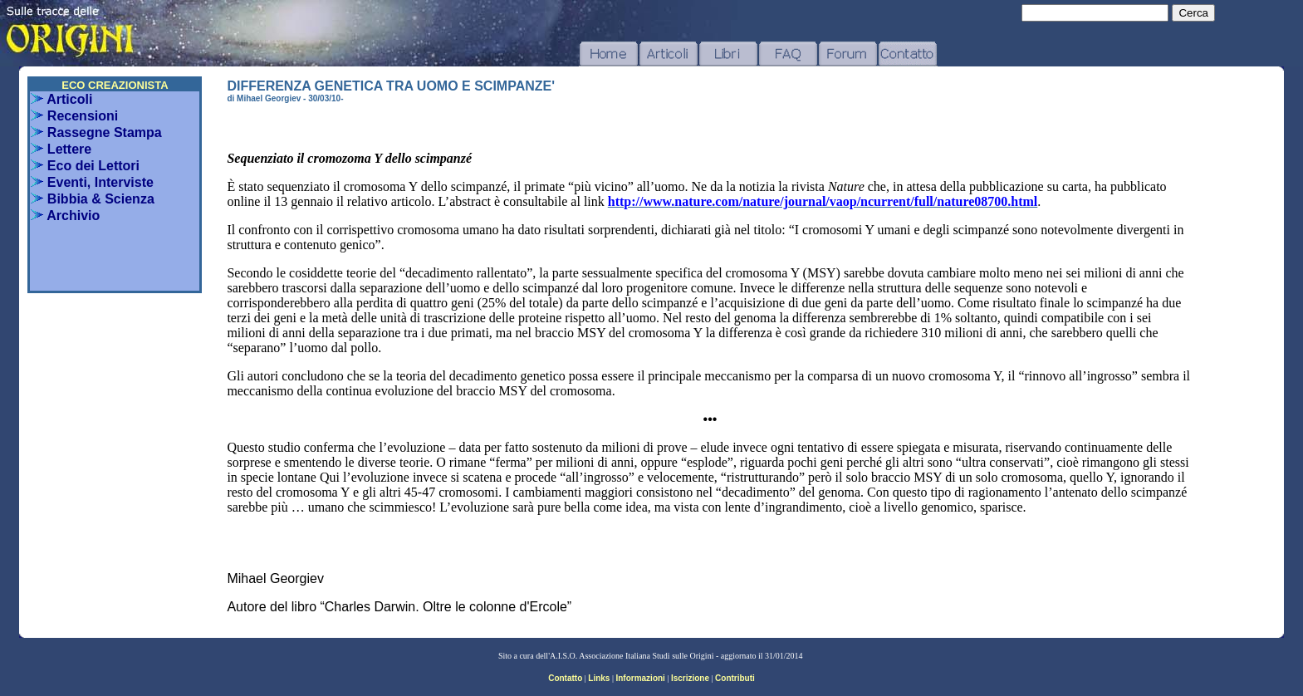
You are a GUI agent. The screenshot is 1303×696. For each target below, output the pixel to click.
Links (599, 678)
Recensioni (74, 116)
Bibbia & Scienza (92, 199)
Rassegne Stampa (96, 132)
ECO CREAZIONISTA (114, 85)
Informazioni (639, 678)
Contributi (735, 678)
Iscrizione (690, 678)
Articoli (61, 99)
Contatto (565, 678)
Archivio (65, 215)
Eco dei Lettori (85, 166)
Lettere (61, 149)
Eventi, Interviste (92, 182)
